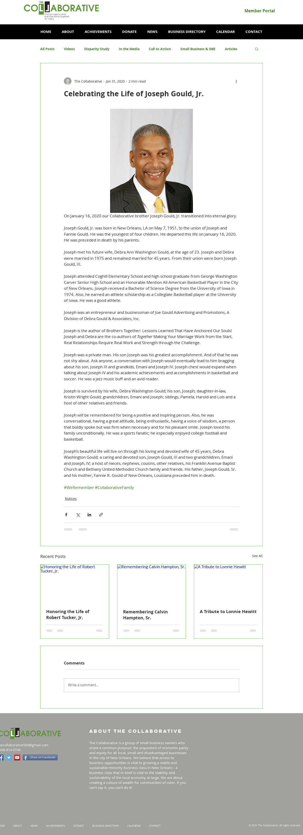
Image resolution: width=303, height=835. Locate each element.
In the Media (129, 49)
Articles (231, 49)
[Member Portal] (259, 10)
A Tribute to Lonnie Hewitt (228, 612)
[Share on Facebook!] (40, 757)
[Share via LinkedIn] (89, 514)
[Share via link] (101, 514)
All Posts (47, 49)
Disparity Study (96, 49)
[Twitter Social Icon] (9, 757)
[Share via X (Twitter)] (78, 514)
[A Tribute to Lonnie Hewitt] (228, 584)
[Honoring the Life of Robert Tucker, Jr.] (74, 584)
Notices (71, 498)
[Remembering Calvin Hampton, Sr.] (151, 584)
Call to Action (160, 49)
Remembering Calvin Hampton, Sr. (145, 615)
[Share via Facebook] (66, 514)
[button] (67, 32)
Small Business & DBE (197, 49)
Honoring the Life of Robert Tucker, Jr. (67, 614)
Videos (69, 49)
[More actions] (236, 81)
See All (257, 556)
